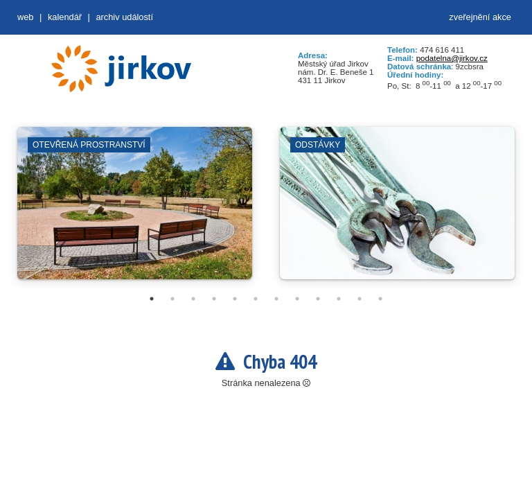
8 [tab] (297, 299)
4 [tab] (214, 299)
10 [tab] (339, 299)
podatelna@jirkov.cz (452, 58)
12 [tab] (380, 299)
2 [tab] (172, 299)
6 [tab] (256, 299)
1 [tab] (152, 299)
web (25, 17)
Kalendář (65, 17)
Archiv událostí (124, 17)
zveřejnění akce (480, 17)
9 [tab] (318, 299)
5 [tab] (235, 299)
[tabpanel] (134, 210)
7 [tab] (276, 299)
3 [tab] (193, 299)
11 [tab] (359, 299)
